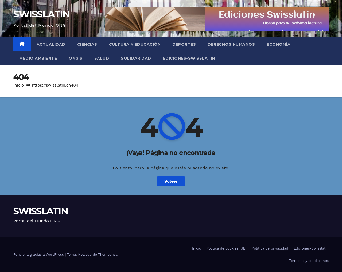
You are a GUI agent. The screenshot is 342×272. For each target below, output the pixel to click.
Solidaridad (136, 58)
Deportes (184, 44)
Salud (101, 58)
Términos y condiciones (309, 261)
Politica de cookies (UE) (227, 248)
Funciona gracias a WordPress (39, 254)
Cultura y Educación (135, 44)
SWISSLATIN (41, 14)
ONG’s (76, 58)
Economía (278, 44)
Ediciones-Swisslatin (189, 58)
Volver (171, 181)
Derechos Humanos (231, 44)
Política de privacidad (270, 248)
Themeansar (108, 254)
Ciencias (87, 44)
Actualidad (51, 44)
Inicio (18, 85)
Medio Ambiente (38, 58)
